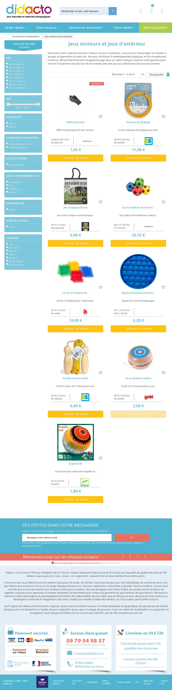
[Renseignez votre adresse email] (67, 537)
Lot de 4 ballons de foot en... (138, 207)
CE (11, 185)
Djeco (13, 251)
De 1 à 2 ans (16, 64)
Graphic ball (75, 463)
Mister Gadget (17, 261)
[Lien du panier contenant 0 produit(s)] (150, 13)
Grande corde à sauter (75, 378)
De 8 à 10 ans (17, 81)
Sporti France (17, 264)
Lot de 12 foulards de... (75, 292)
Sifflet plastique (75, 122)
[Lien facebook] (123, 557)
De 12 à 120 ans (18, 87)
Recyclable (15, 182)
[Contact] (162, 13)
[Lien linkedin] (145, 557)
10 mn (13, 227)
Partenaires (92, 682)
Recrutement (124, 682)
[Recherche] (113, 11)
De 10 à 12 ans (17, 84)
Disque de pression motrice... (138, 292)
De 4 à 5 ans (16, 70)
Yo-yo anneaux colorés (138, 378)
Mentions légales (148, 682)
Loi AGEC (15, 188)
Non (12, 126)
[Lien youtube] (130, 557)
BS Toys (14, 247)
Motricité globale (18, 147)
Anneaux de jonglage (138, 122)
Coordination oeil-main (21, 144)
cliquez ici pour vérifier (110, 563)
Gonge (13, 257)
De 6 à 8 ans (16, 77)
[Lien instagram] (137, 557)
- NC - (13, 244)
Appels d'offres (106, 682)
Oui (12, 123)
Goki (12, 254)
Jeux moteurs (17, 164)
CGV (137, 682)
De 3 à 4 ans (16, 67)
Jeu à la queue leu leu (76, 207)
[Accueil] (6, 36)
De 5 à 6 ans (16, 74)
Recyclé (14, 192)
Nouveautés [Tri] (159, 74)
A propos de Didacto (58, 682)
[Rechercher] (87, 11)
